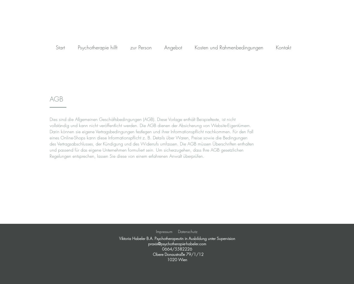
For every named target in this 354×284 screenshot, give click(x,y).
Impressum (164, 231)
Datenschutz (188, 231)
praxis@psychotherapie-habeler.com (177, 243)
